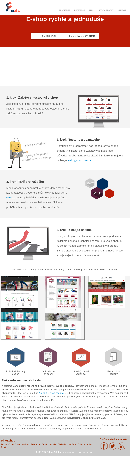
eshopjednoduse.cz (79, 160)
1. (32, 65)
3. (76, 65)
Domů (4, 444)
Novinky (25, 444)
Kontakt (122, 10)
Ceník (91, 10)
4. (98, 65)
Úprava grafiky (106, 10)
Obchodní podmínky (67, 444)
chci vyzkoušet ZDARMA (82, 36)
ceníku (10, 197)
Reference (79, 10)
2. (54, 65)
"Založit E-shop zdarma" (52, 393)
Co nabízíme (64, 10)
